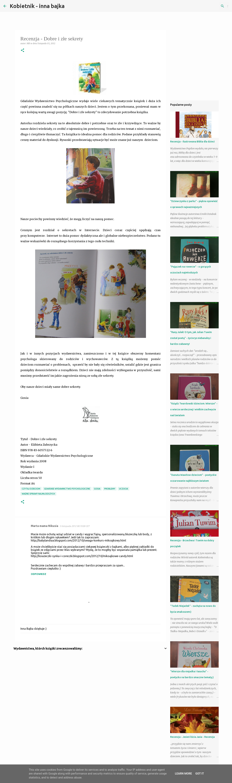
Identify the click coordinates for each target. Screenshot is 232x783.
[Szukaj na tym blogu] (211, 6)
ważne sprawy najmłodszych (38, 494)
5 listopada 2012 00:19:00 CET (75, 526)
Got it (199, 773)
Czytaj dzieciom (31, 489)
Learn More (183, 773)
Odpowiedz (38, 574)
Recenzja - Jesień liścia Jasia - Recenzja (192, 737)
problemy (109, 489)
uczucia (123, 489)
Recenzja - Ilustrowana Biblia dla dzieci (192, 141)
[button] (22, 50)
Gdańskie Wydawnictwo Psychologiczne (67, 489)
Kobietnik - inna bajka (37, 6)
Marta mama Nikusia (44, 525)
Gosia (97, 489)
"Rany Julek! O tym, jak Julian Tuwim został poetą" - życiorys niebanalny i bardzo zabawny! (191, 338)
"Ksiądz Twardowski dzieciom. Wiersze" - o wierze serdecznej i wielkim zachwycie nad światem (193, 409)
